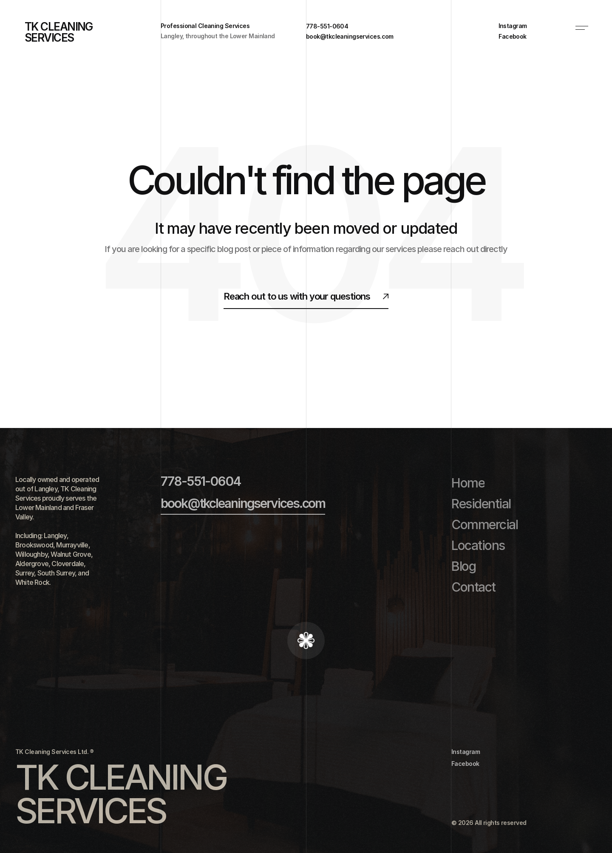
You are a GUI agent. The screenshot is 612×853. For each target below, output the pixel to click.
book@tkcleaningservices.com (243, 503)
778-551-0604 (201, 481)
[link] (518, 26)
